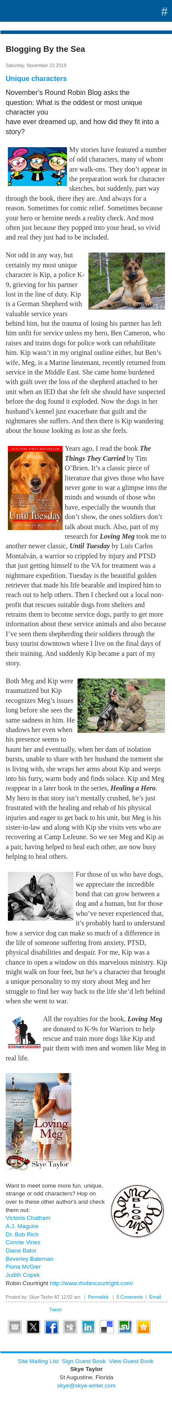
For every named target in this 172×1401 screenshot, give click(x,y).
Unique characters (36, 78)
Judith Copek (23, 1275)
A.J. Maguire (22, 1226)
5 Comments (129, 1297)
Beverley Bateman (29, 1259)
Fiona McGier (23, 1266)
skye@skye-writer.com (86, 1385)
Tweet (55, 1309)
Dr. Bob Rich (22, 1234)
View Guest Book (131, 1361)
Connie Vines (23, 1242)
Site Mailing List (38, 1361)
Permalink (98, 1297)
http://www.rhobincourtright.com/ (91, 1283)
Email (155, 1297)
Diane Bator (21, 1250)
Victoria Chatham (28, 1218)
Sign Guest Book (83, 1361)
